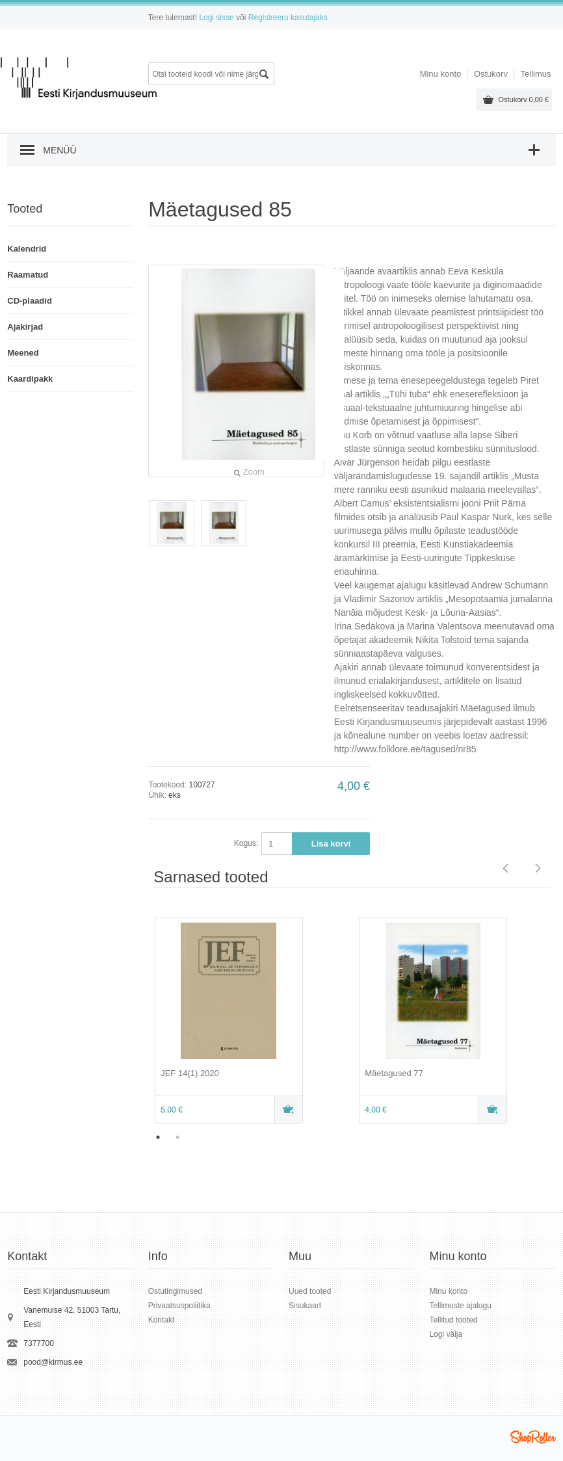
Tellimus (536, 74)
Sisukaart (305, 1305)
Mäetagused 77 (394, 1073)
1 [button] (157, 1137)
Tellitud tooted (453, 1319)
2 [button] (177, 1137)
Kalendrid (26, 249)
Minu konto (441, 74)
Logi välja (445, 1334)
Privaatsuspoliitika (179, 1305)
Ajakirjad (25, 327)
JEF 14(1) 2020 (190, 1073)
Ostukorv (523, 99)
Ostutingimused (175, 1291)
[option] (250, 1021)
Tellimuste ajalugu (460, 1305)
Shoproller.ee (533, 1436)
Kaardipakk (30, 379)
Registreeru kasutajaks (288, 17)
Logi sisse (216, 17)
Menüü (59, 150)
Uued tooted (310, 1291)
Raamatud (27, 275)
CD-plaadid (29, 301)
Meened (22, 353)
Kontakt (161, 1319)
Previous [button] (138, 1021)
